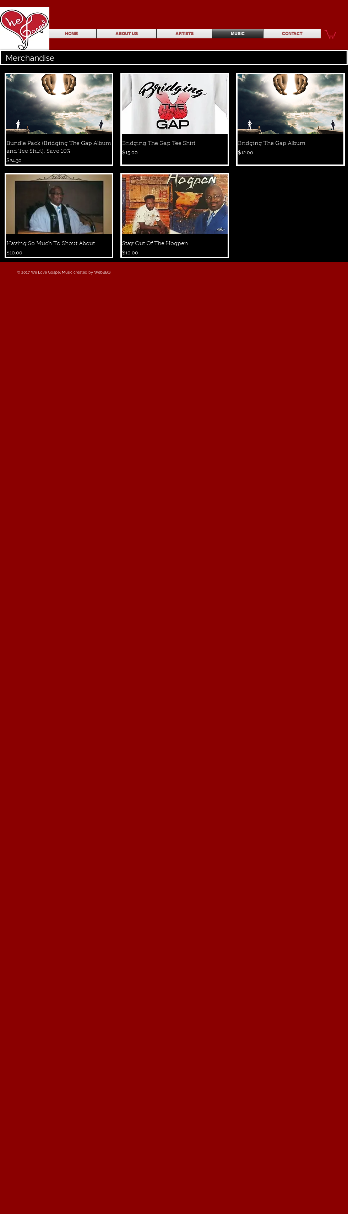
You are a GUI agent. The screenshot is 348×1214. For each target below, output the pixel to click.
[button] (184, 33)
